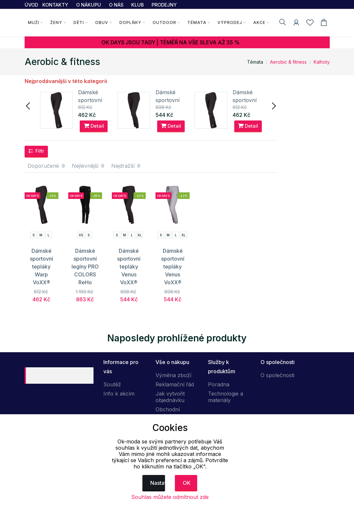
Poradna (218, 384)
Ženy (56, 22)
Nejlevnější (88, 165)
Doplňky (130, 22)
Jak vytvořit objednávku (170, 396)
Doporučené (47, 165)
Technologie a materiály (225, 396)
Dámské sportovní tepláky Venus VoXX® (128, 266)
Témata (196, 22)
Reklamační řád (175, 384)
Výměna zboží (173, 375)
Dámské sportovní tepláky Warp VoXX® (41, 266)
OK (187, 483)
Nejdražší (126, 165)
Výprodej (230, 22)
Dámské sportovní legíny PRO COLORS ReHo (85, 266)
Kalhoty (322, 62)
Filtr (36, 151)
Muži (33, 22)
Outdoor (164, 22)
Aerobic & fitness (288, 62)
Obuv (101, 22)
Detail (94, 126)
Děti (78, 22)
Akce (259, 22)
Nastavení (157, 483)
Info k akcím (119, 393)
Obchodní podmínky (168, 412)
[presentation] (28, 105)
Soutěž (112, 384)
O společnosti (277, 375)
